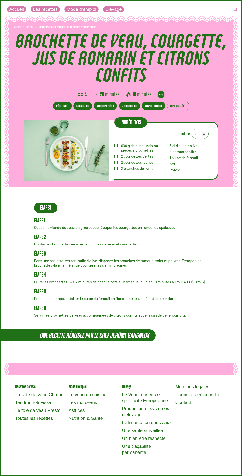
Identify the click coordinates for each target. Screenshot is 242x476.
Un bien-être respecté (144, 438)
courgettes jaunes (137, 162)
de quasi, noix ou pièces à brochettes (139, 147)
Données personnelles (198, 394)
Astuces (77, 410)
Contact (183, 402)
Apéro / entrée (62, 106)
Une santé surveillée (142, 430)
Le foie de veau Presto (37, 410)
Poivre (175, 169)
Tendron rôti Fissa (33, 402)
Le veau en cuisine (87, 394)
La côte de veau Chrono (39, 394)
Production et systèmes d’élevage (145, 411)
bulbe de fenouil (184, 157)
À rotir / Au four (129, 106)
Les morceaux (83, 402)
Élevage (113, 9)
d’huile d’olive (184, 145)
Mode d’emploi (81, 9)
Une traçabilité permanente (136, 449)
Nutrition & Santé (86, 418)
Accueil (16, 9)
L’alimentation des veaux (147, 422)
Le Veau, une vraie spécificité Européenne (145, 397)
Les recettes (45, 9)
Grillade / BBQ (82, 106)
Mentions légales (192, 386)
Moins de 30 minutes (153, 106)
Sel (172, 163)
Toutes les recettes (34, 418)
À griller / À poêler (105, 106)
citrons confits (183, 151)
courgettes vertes (137, 156)
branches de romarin (139, 168)
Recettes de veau (25, 386)
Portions (185, 133)
